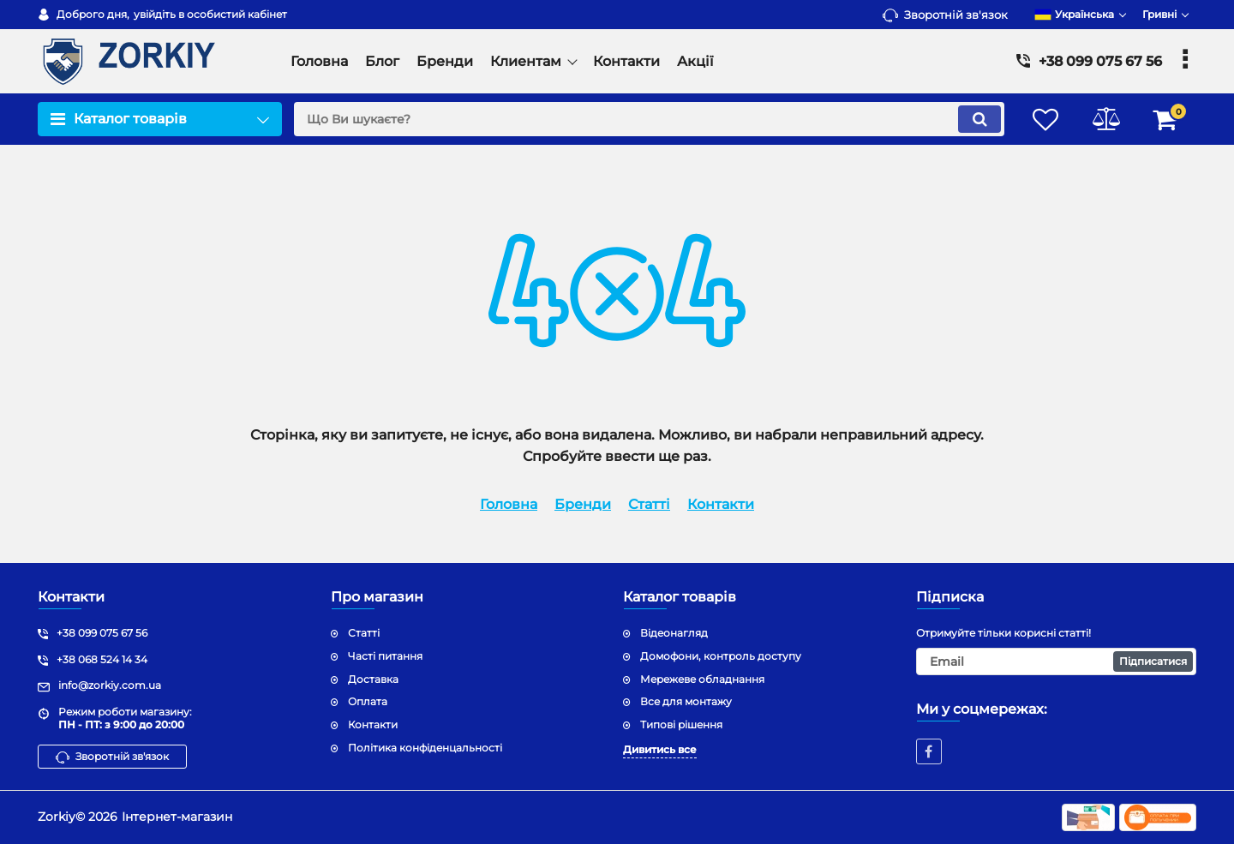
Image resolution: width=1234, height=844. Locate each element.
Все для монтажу (686, 701)
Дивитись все (660, 749)
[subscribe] (1056, 661)
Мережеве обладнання (702, 679)
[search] (649, 119)
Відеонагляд (674, 632)
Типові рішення (681, 724)
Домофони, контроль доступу (720, 655)
